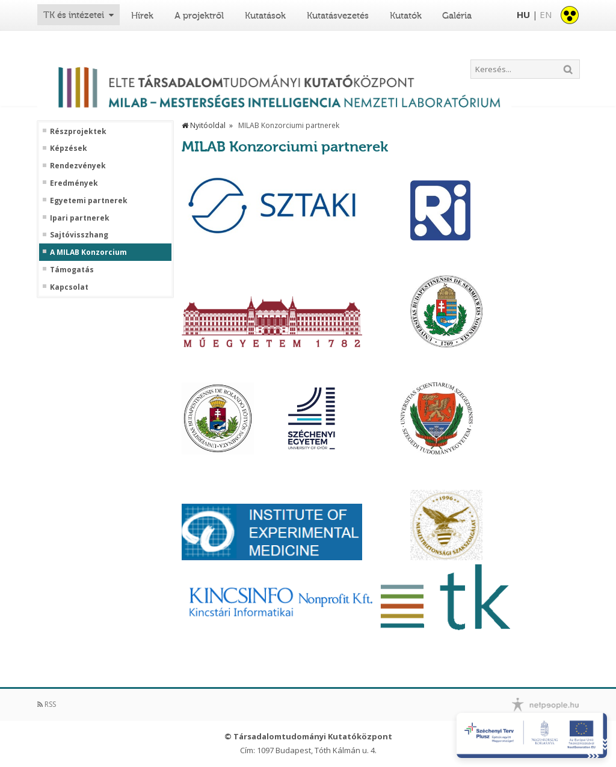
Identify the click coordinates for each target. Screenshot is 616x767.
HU (523, 14)
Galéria (457, 15)
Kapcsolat (69, 287)
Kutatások (265, 15)
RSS (46, 704)
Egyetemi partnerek (89, 201)
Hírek (142, 15)
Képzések (68, 148)
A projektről (199, 15)
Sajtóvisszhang (79, 235)
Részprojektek (78, 131)
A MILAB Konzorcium (88, 252)
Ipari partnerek (79, 218)
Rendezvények (78, 166)
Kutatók (406, 15)
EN (546, 14)
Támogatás (72, 270)
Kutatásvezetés (338, 15)
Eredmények (74, 183)
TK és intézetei (73, 15)
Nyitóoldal (204, 125)
